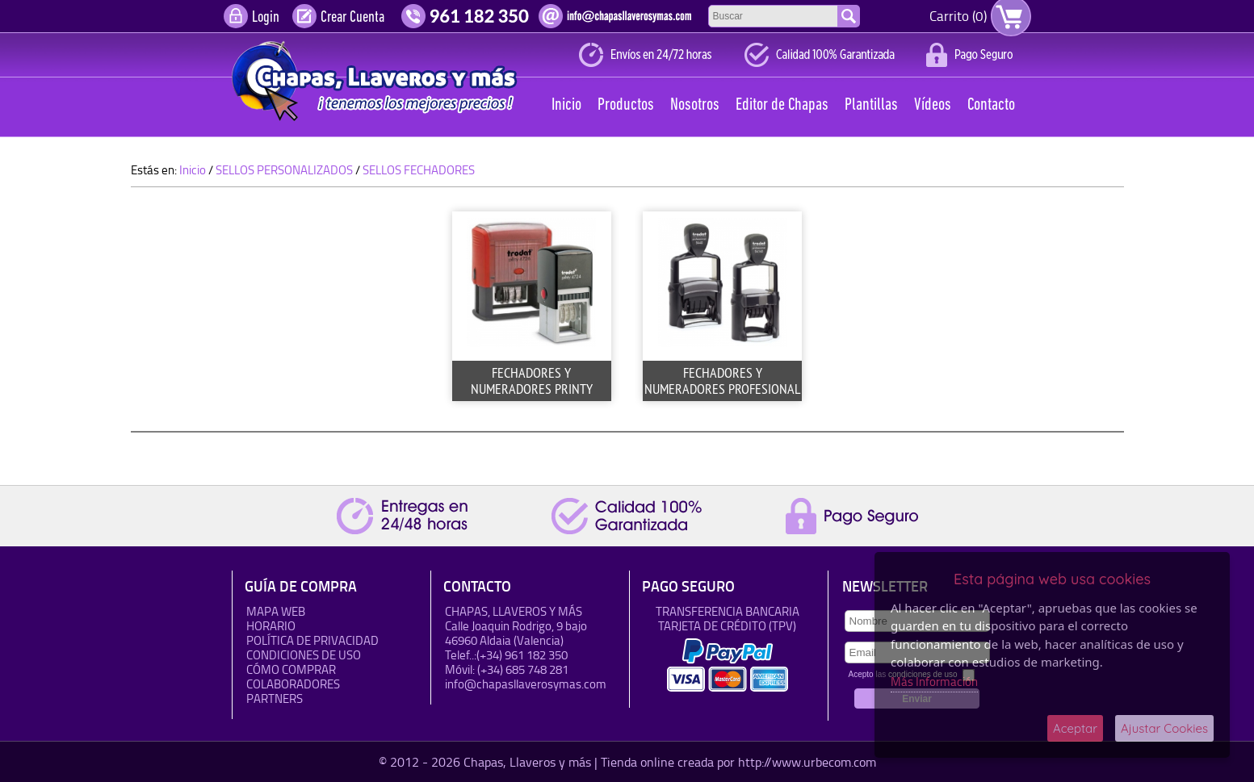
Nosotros (694, 105)
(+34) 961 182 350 (522, 654)
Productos (626, 105)
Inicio (566, 105)
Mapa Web (275, 611)
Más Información (934, 681)
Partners (274, 698)
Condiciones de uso (303, 654)
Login (265, 18)
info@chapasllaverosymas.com (525, 683)
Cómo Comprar (291, 669)
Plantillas (871, 105)
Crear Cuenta (352, 18)
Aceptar (1075, 728)
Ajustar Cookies (1164, 728)
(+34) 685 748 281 (522, 669)
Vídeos (932, 105)
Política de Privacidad (312, 640)
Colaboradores (293, 683)
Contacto (991, 105)
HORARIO (271, 625)
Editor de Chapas (782, 105)
